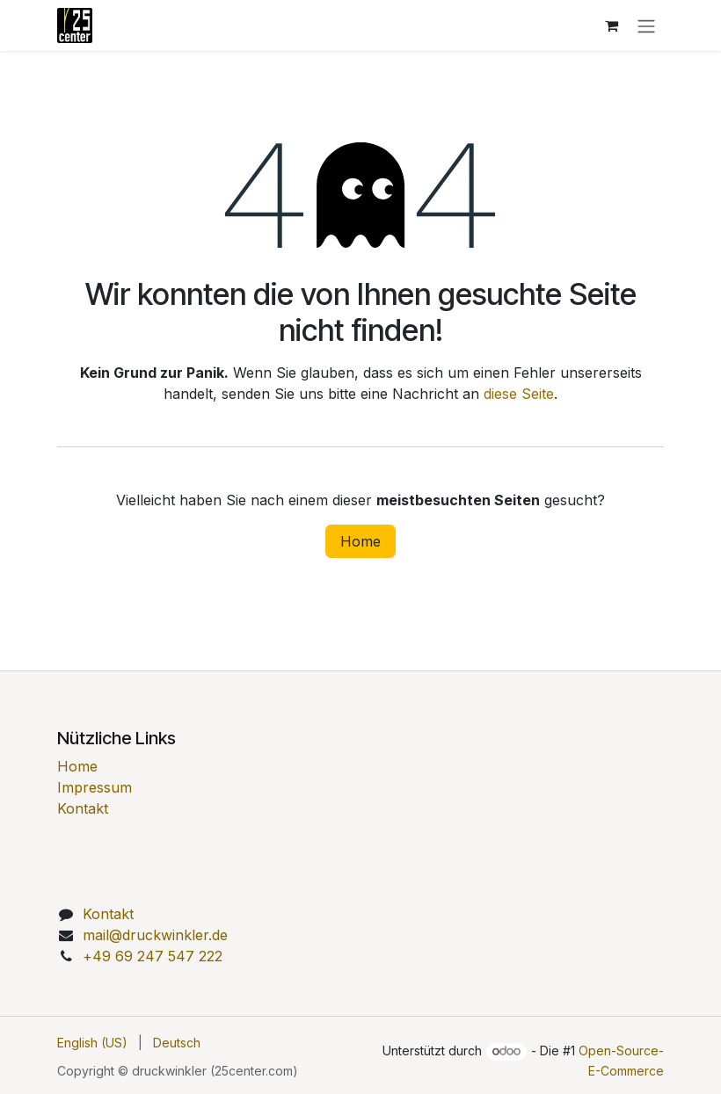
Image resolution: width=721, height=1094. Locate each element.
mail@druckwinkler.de (155, 935)
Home (360, 541)
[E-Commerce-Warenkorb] (611, 25)
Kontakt (82, 808)
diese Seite (519, 393)
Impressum (94, 787)
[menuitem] (92, 1042)
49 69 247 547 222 (152, 956)
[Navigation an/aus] (646, 25)
